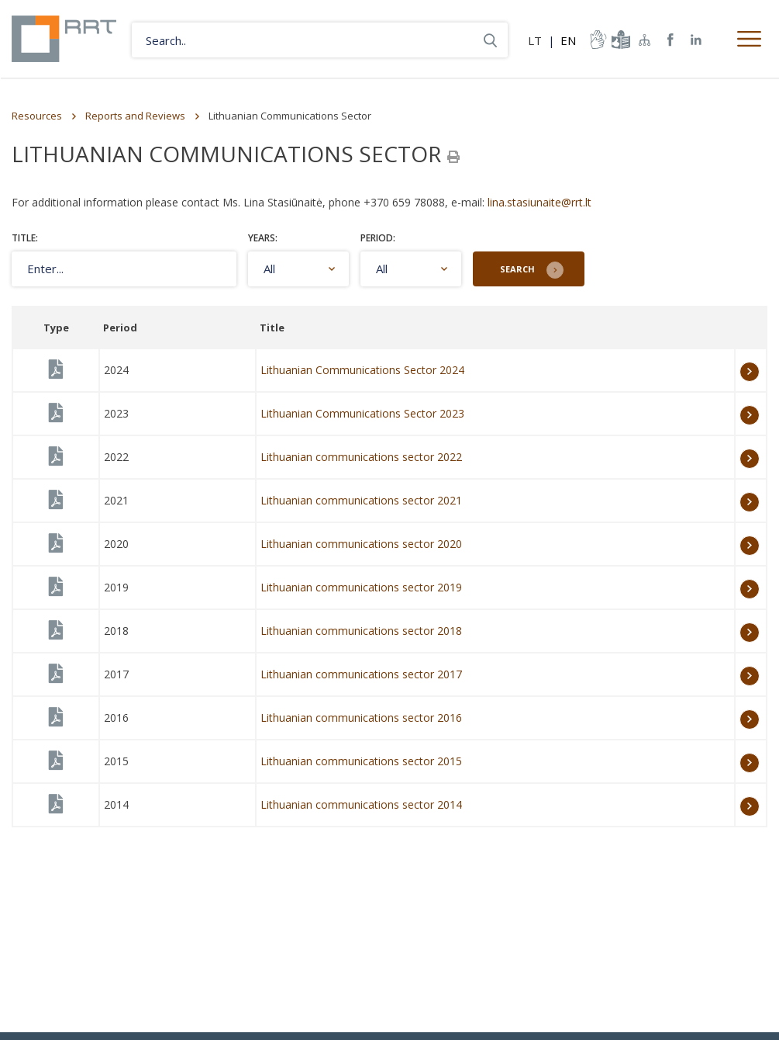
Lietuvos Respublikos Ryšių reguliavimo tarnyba (64, 39)
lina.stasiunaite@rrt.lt (539, 202)
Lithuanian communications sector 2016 (361, 717)
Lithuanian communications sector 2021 (361, 500)
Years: (262, 237)
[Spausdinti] (453, 156)
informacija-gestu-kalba (597, 39)
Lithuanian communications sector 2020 (361, 543)
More (749, 372)
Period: (377, 237)
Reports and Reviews (135, 116)
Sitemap (645, 39)
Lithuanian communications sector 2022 (361, 456)
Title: (25, 237)
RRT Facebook (670, 40)
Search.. (490, 40)
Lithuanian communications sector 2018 (361, 630)
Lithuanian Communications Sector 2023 (362, 413)
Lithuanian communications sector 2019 (361, 587)
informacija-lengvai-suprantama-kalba (619, 39)
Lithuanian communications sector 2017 (361, 674)
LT (535, 40)
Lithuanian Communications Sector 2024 (362, 369)
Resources (37, 116)
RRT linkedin (696, 40)
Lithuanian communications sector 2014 (361, 804)
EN (568, 40)
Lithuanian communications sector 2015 (361, 761)
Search (517, 269)
